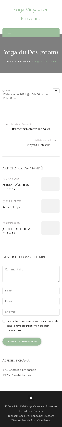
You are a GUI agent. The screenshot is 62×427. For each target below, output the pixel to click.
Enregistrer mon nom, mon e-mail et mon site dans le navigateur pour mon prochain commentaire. (33, 325)
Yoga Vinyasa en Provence (42, 406)
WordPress (43, 420)
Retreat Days (11, 207)
